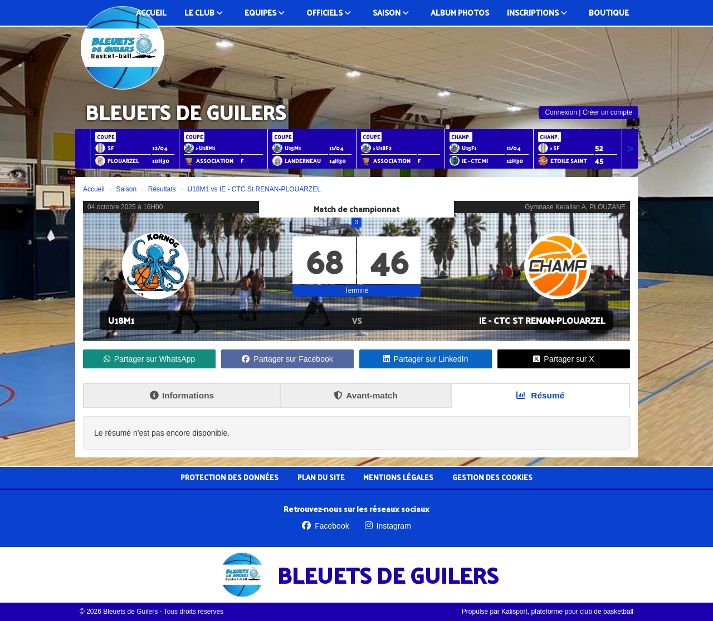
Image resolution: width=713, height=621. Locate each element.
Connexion (561, 112)
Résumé (540, 395)
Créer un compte (607, 112)
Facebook (325, 525)
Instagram (388, 525)
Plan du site (321, 477)
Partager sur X (563, 358)
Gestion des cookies (492, 477)
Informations (182, 395)
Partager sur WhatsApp (150, 358)
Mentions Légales (398, 477)
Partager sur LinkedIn (425, 358)
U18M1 (121, 320)
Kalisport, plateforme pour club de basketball (567, 611)
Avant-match (366, 395)
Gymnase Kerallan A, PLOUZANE (575, 207)
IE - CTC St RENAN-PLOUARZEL (542, 320)
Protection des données (229, 477)
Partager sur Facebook (287, 358)
